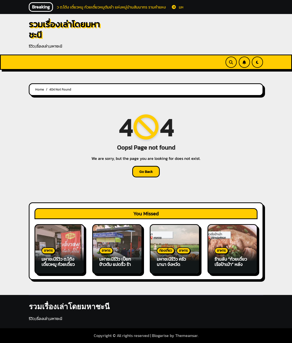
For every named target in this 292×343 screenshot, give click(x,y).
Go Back (146, 171)
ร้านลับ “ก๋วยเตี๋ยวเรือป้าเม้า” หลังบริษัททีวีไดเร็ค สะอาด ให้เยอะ (230, 267)
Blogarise (160, 335)
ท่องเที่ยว (165, 250)
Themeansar (186, 335)
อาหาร (48, 250)
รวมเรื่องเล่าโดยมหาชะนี (64, 29)
